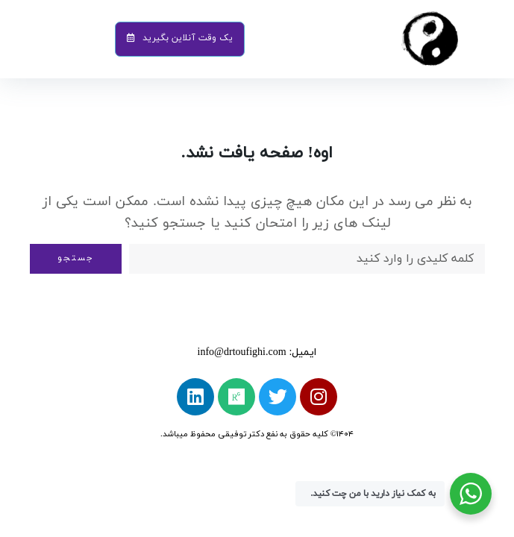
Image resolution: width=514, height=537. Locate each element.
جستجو (75, 258)
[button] (180, 39)
